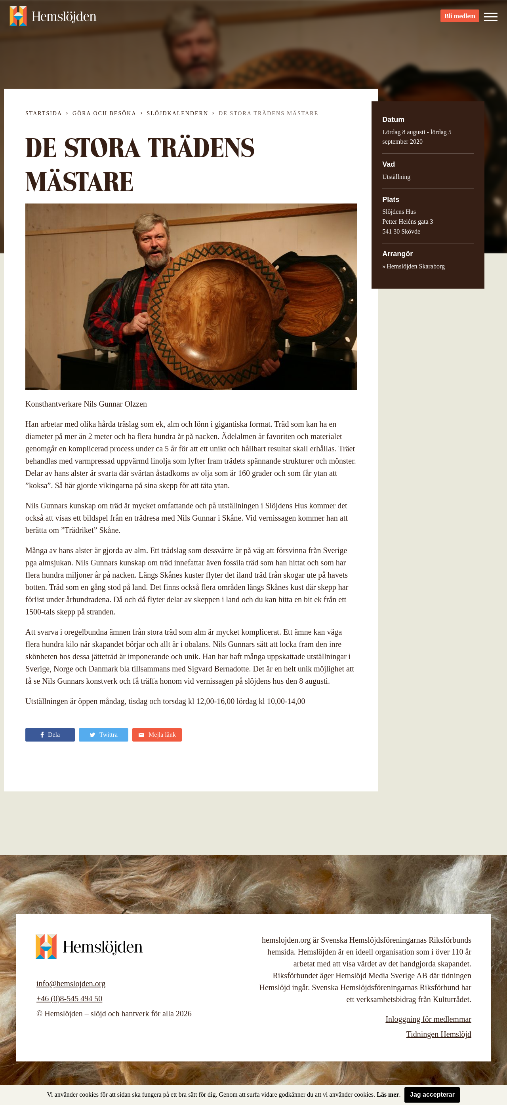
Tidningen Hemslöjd (438, 1034)
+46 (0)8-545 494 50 (69, 998)
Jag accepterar (432, 1094)
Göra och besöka (104, 113)
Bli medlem (459, 20)
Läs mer (388, 1094)
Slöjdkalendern (178, 113)
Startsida (43, 113)
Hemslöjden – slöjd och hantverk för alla (53, 19)
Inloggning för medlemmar (428, 1019)
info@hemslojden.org (70, 983)
